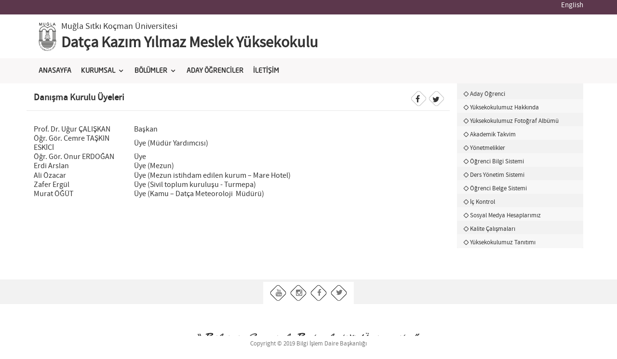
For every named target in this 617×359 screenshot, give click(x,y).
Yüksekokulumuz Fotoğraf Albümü (514, 121)
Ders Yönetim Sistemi (497, 175)
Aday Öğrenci (487, 94)
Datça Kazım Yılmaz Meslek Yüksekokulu (189, 43)
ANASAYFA (55, 70)
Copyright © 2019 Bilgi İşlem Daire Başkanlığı (308, 344)
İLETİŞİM (266, 70)
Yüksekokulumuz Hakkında (504, 107)
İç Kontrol (482, 202)
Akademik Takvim (493, 134)
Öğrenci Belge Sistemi (498, 188)
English (572, 5)
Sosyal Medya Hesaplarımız (505, 215)
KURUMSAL (98, 70)
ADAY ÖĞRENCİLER (215, 70)
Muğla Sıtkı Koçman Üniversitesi (119, 26)
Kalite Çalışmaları (492, 229)
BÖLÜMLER (150, 70)
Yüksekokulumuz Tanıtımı (503, 242)
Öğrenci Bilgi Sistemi (497, 161)
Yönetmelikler (487, 148)
